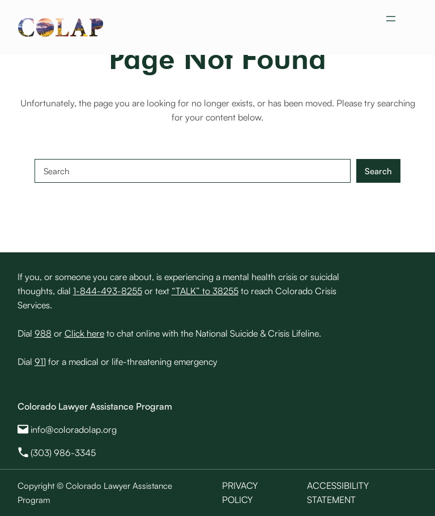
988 (43, 333)
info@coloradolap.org (74, 429)
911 (40, 361)
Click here (84, 333)
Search (378, 171)
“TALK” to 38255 (205, 290)
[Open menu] (391, 19)
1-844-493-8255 (107, 290)
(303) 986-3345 (63, 452)
